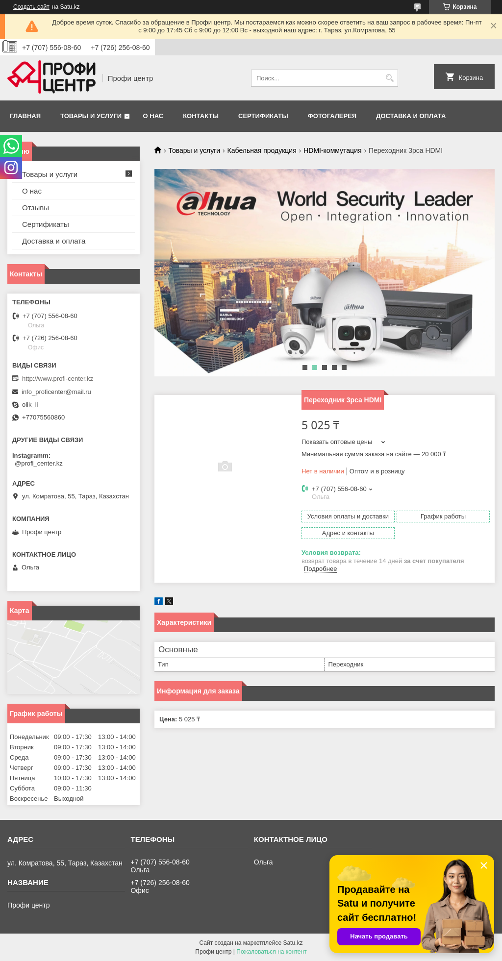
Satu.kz (292, 942)
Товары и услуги (91, 116)
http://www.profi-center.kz (57, 378)
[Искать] (389, 78)
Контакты (201, 116)
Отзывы (35, 207)
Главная (25, 116)
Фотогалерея (332, 116)
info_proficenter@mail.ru (56, 391)
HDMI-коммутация (332, 150)
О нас (153, 116)
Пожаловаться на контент (271, 951)
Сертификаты (263, 116)
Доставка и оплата (411, 116)
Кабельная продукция (262, 150)
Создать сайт (31, 6)
